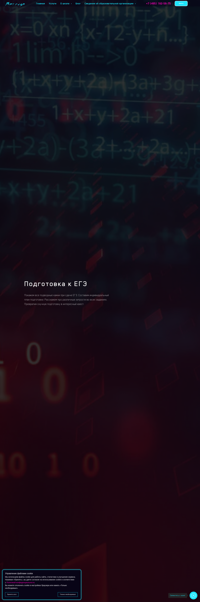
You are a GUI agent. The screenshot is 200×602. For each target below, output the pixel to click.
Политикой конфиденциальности (20, 582)
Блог (78, 3)
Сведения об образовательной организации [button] (109, 3)
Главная (40, 3)
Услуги (52, 3)
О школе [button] (65, 3)
